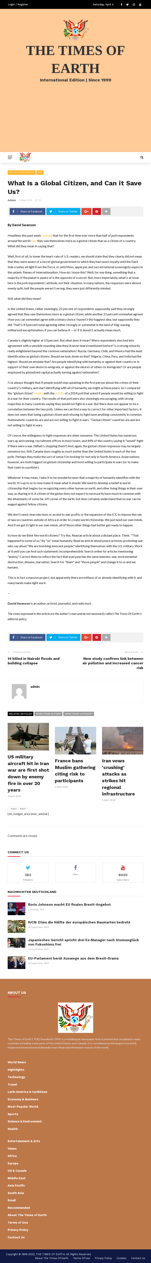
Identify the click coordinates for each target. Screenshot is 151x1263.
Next (24, 809)
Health (13, 1129)
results (38, 393)
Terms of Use (18, 1222)
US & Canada (17, 1170)
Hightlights (16, 1070)
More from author (48, 713)
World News (17, 1062)
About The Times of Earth (27, 1215)
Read (40, 172)
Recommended (19, 1208)
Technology (16, 1077)
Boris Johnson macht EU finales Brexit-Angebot (69, 904)
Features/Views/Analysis (22, 172)
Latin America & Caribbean (27, 1092)
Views (12, 1148)
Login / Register (18, 4)
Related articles (20, 713)
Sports (13, 1114)
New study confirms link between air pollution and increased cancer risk (112, 663)
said (34, 241)
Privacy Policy (18, 1230)
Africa (12, 1156)
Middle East (17, 1178)
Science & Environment (25, 1121)
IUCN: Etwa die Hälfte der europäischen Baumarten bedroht (79, 922)
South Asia (16, 1193)
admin (12, 200)
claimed (47, 235)
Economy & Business (23, 1099)
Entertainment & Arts (24, 1141)
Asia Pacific (16, 1185)
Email (12, 1200)
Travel (12, 1084)
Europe (13, 1163)
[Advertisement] (75, 122)
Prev (13, 809)
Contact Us (16, 1237)
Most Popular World (23, 1106)
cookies (121, 1258)
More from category (78, 713)
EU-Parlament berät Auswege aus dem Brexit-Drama (73, 958)
